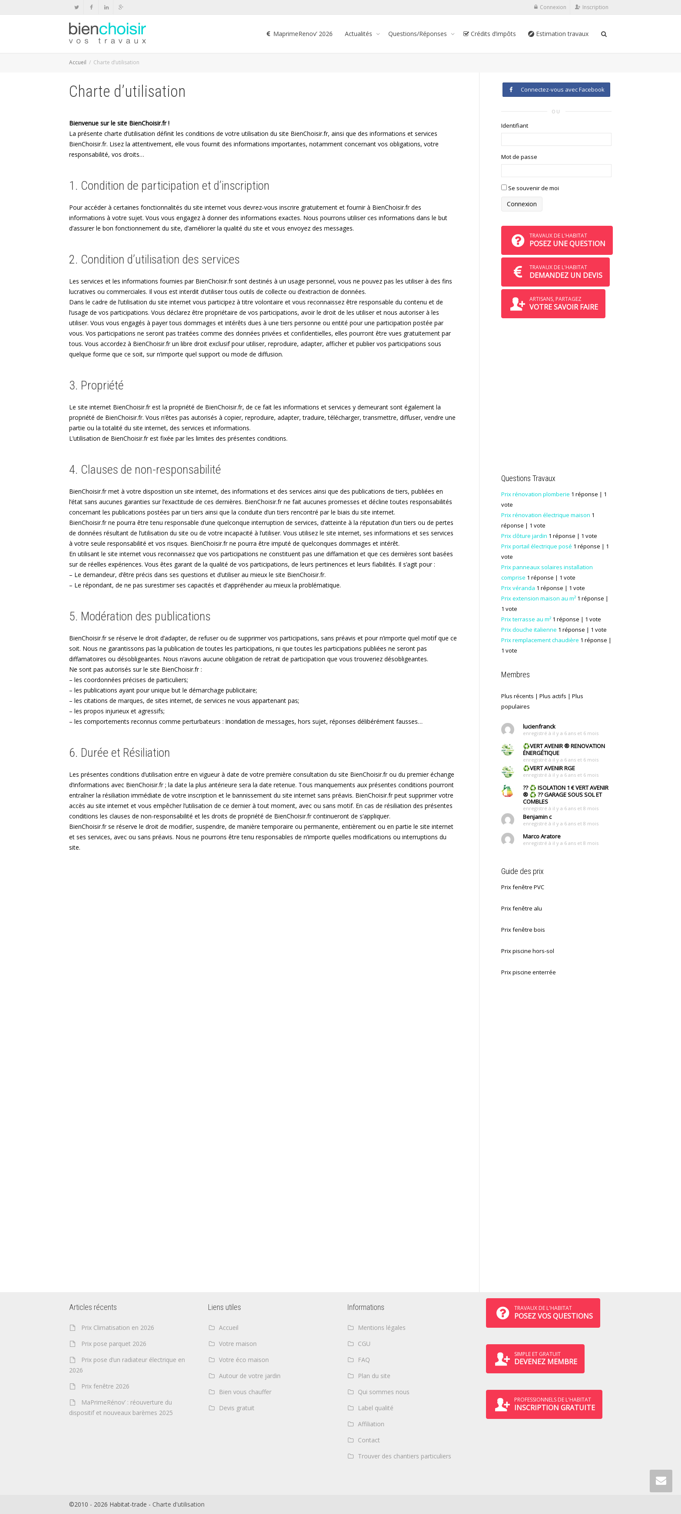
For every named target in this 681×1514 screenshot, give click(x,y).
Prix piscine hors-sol (527, 951)
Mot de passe (519, 157)
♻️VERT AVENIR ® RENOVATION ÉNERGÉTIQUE (564, 749)
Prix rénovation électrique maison (545, 515)
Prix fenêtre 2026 (105, 1386)
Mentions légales (382, 1327)
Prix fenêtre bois (523, 929)
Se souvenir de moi (530, 188)
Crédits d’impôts (489, 34)
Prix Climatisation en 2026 (117, 1327)
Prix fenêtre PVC (522, 887)
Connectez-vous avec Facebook (556, 89)
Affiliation (371, 1424)
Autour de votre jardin (250, 1376)
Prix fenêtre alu (521, 908)
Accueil (77, 62)
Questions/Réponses (418, 34)
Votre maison (238, 1343)
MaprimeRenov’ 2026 (299, 34)
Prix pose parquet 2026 (113, 1343)
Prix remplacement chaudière (540, 640)
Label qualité (375, 1408)
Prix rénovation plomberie (535, 494)
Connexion (553, 7)
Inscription (595, 7)
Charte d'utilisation (178, 1504)
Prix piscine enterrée (528, 972)
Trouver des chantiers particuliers (404, 1456)
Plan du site (374, 1376)
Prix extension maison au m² (538, 598)
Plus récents (517, 696)
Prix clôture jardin (524, 536)
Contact (369, 1440)
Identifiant (514, 125)
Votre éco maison (244, 1360)
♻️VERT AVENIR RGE (549, 768)
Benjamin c (537, 817)
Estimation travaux (558, 34)
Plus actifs (552, 696)
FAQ (364, 1360)
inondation (240, 721)
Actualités (359, 34)
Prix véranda (518, 588)
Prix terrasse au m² (526, 619)
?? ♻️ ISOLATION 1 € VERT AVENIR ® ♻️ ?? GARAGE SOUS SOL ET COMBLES (565, 794)
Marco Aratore (542, 836)
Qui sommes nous (384, 1392)
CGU (364, 1343)
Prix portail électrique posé (536, 546)
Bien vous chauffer (245, 1392)
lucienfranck (539, 726)
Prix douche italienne (529, 629)
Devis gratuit (237, 1408)
